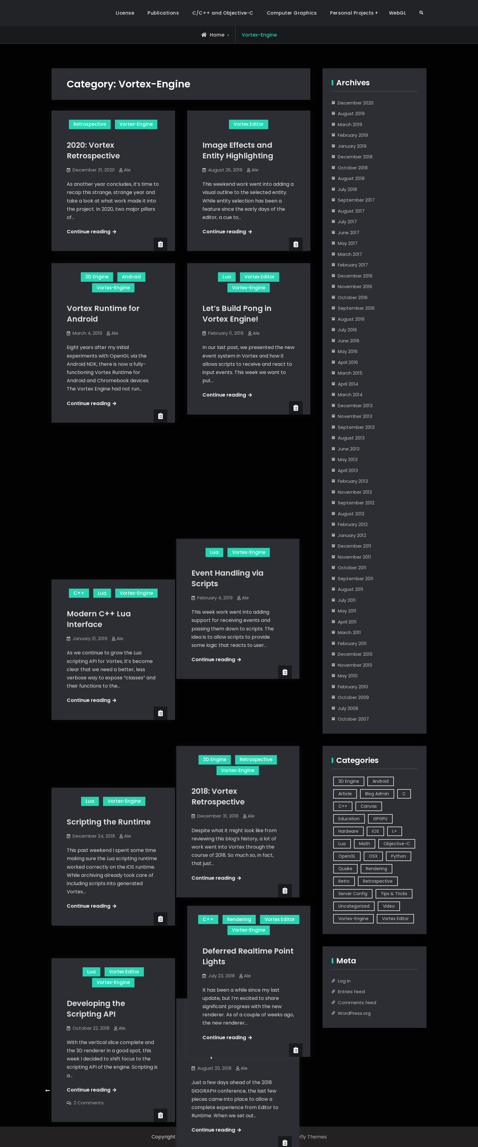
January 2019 (352, 146)
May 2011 (347, 611)
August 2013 (351, 438)
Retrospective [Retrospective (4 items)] (378, 881)
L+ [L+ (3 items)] (394, 831)
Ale (127, 170)
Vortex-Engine (136, 124)
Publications (163, 13)
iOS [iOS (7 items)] (375, 831)
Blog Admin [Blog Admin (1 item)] (377, 794)
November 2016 (355, 286)
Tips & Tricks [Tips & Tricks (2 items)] (394, 894)
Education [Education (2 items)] (349, 819)
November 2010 (355, 665)
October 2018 (353, 167)
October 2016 (353, 297)
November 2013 (355, 416)
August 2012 (351, 513)
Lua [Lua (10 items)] (342, 844)
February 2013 (353, 481)
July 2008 (348, 708)
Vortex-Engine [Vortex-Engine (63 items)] (353, 919)
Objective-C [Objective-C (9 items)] (396, 844)
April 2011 (347, 622)
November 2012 (355, 492)
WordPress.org (354, 1013)
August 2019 (351, 113)
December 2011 (354, 546)
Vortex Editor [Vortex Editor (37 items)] (395, 919)
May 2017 (348, 243)
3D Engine (97, 277)
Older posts (67, 1090)
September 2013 (356, 427)
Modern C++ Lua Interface (99, 474)
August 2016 (351, 319)
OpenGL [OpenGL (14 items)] (346, 856)
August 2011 (350, 589)
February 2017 (353, 265)
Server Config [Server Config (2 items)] (352, 894)
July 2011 (347, 600)
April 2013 (348, 470)
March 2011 (349, 632)
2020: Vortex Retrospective (93, 150)
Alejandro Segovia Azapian (226, 1136)
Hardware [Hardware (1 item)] (348, 831)
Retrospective (89, 124)
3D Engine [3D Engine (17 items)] (348, 781)
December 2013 (355, 405)
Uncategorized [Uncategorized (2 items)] (353, 906)
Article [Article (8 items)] (345, 794)
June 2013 (348, 449)
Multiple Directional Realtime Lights (104, 953)
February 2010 (353, 686)
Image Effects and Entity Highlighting (237, 150)
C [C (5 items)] (404, 794)
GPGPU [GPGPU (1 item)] (380, 819)
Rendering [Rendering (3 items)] (376, 869)
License (125, 13)
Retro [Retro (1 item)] (344, 881)
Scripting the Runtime (109, 621)
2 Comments (89, 882)
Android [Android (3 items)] (381, 781)
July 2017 (347, 221)
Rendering (239, 919)
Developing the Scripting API (96, 788)
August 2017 (351, 211)
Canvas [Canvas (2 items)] (369, 806)
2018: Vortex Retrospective (228, 629)
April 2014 (348, 384)
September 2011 (355, 578)
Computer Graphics (292, 13)
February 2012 (353, 524)
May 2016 (348, 351)
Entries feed (351, 991)
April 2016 (348, 362)
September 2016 (356, 308)
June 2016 (348, 340)
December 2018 (355, 157)
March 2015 (350, 373)
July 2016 (347, 329)
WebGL (397, 13)
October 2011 (352, 567)
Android (131, 277)
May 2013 (348, 459)
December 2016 (355, 276)
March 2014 (350, 394)
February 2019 (353, 135)
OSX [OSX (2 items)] (373, 856)
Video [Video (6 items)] (389, 906)
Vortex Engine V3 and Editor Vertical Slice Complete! (243, 787)
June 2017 (348, 232)
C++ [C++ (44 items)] (342, 806)
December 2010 (355, 654)
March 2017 (350, 254)
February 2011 (352, 643)
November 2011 (354, 557)
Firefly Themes (309, 1136)
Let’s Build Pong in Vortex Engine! (237, 313)
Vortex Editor (249, 124)
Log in (344, 981)
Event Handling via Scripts (238, 466)
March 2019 (350, 124)
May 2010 (348, 675)
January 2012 (352, 535)
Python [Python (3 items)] (398, 856)
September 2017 (356, 200)
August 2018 (351, 178)
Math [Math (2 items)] (364, 844)
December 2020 (355, 103)
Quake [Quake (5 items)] (345, 869)
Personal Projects (352, 13)
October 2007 (353, 719)
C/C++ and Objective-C (222, 13)
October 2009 (353, 697)
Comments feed (357, 1002)
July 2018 (347, 189)
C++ (78, 448)
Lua (227, 277)
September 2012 (356, 502)
